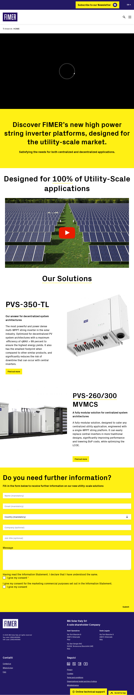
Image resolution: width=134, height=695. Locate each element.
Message (8, 547)
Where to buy (8, 668)
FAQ (4, 672)
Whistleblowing (73, 685)
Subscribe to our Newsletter (94, 5)
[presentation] (24, 596)
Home (16, 28)
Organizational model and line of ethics (82, 681)
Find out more (14, 371)
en (128, 4)
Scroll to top (120, 693)
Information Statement (35, 574)
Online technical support (90, 691)
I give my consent (17, 577)
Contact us (7, 663)
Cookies (70, 673)
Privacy (69, 669)
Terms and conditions (75, 677)
